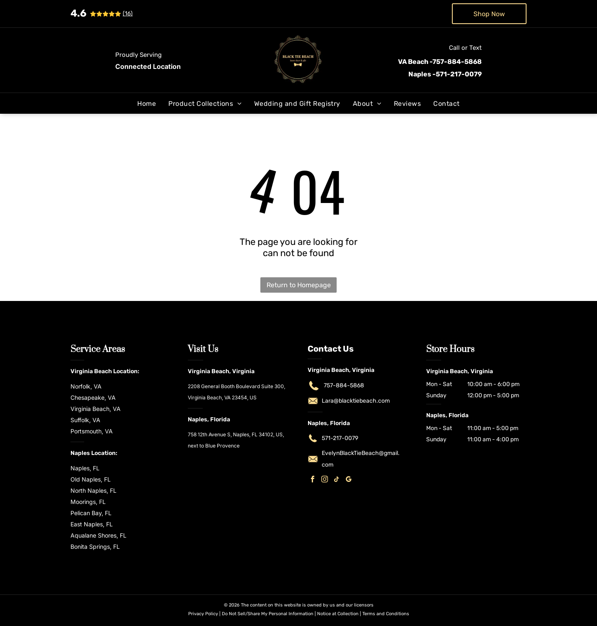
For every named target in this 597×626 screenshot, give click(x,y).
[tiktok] (337, 480)
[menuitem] (146, 104)
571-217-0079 (340, 438)
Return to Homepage (299, 285)
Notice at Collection (338, 613)
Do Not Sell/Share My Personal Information (267, 613)
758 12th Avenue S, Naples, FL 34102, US (235, 434)
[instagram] (325, 480)
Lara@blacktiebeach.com (356, 400)
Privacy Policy (203, 613)
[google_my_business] (349, 480)
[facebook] (313, 480)
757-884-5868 (344, 385)
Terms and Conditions (385, 613)
